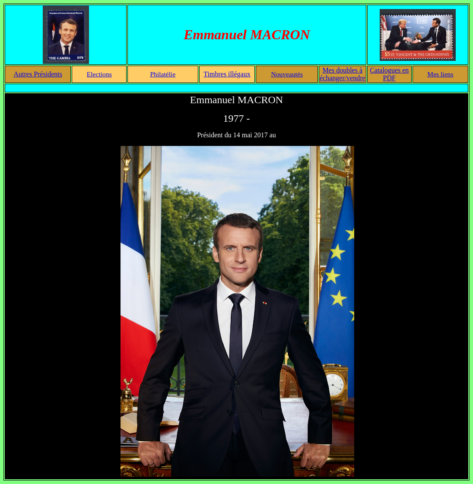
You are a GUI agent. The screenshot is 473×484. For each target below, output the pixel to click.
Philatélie (162, 74)
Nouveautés (287, 74)
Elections (99, 74)
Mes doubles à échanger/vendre (342, 74)
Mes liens (440, 74)
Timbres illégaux (226, 74)
